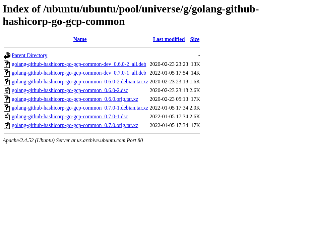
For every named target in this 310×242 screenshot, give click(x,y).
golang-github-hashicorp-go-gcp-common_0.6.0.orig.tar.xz (75, 99)
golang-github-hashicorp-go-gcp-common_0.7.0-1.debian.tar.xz (80, 108)
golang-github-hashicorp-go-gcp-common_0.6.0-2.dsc (70, 90)
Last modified (169, 39)
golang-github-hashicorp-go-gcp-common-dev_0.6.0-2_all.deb (79, 64)
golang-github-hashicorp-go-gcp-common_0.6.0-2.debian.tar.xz (80, 81)
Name (80, 39)
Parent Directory (29, 55)
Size (195, 39)
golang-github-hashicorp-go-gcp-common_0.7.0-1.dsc (70, 116)
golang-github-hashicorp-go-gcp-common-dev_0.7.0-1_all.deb (79, 73)
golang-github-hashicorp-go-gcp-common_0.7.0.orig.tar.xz (75, 125)
